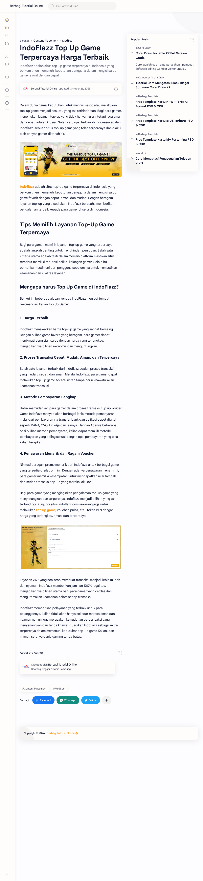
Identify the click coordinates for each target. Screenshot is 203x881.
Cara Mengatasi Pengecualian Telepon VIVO (163, 161)
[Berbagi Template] (148, 96)
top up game (46, 510)
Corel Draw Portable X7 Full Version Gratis (161, 55)
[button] (43, 700)
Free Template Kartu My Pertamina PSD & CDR (165, 142)
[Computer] (144, 77)
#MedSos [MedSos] (58, 688)
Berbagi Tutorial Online (26, 6)
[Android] (142, 153)
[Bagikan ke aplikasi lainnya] (106, 700)
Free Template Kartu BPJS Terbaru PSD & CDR (164, 123)
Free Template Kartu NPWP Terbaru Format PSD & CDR (162, 104)
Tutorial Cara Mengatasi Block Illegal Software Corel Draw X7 (162, 85)
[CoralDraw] (144, 48)
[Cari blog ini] (82, 6)
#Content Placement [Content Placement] (34, 688)
